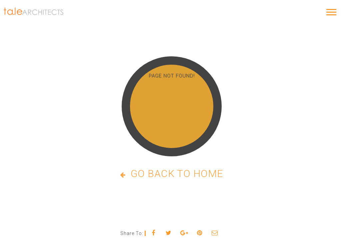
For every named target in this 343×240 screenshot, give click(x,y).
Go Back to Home (171, 173)
